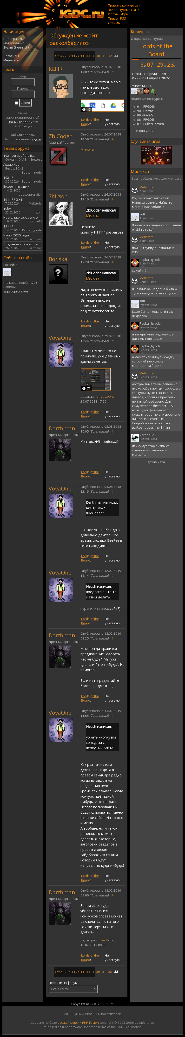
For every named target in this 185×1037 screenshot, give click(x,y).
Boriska (58, 259)
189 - (142, 115)
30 (98, 56)
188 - (143, 119)
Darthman (62, 428)
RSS (123, 18)
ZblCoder (60, 136)
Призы (113, 18)
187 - (148, 124)
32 (110, 56)
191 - (143, 106)
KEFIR (56, 68)
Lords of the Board (156, 50)
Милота (87, 149)
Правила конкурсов (123, 5)
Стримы (114, 23)
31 (104, 56)
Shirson (58, 196)
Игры (125, 14)
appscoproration (15, 291)
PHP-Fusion (90, 1022)
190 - (142, 111)
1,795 (33, 282)
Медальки (11, 60)
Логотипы (11, 56)
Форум (113, 14)
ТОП (134, 9)
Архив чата (156, 462)
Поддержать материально (14, 40)
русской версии (69, 1022)
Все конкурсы (118, 9)
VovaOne (60, 337)
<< (88, 56)
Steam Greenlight (16, 47)
